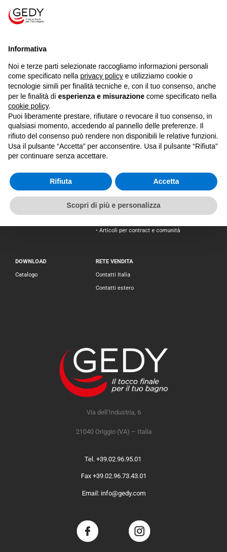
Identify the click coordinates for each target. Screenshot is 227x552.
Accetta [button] (166, 181)
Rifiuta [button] (61, 181)
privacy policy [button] (101, 76)
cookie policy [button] (28, 106)
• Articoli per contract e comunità (138, 230)
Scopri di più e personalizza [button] (113, 205)
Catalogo (26, 274)
